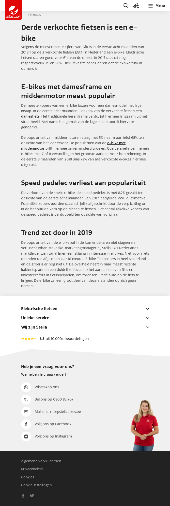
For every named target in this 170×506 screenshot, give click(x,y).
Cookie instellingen (36, 485)
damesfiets (30, 116)
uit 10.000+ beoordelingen (67, 339)
